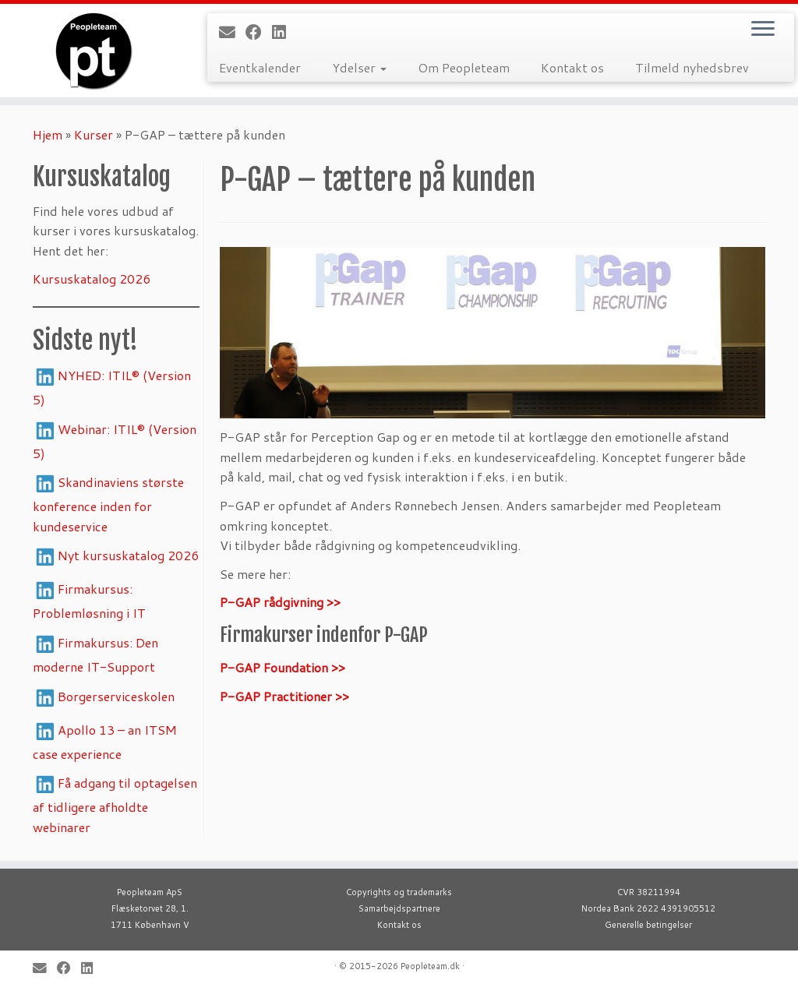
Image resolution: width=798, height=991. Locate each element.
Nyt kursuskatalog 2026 (128, 555)
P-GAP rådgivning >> (280, 602)
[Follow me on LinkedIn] (284, 32)
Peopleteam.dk (430, 966)
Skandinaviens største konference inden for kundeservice (108, 504)
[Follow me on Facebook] (258, 32)
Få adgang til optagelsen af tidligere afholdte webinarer (115, 805)
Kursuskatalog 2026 (91, 278)
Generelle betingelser (648, 925)
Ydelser (359, 67)
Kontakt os (572, 67)
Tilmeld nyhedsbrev (692, 67)
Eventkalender (260, 67)
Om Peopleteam (464, 67)
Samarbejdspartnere (399, 908)
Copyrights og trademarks (399, 892)
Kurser (93, 134)
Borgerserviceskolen (116, 696)
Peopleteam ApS (149, 892)
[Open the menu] (763, 29)
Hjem (47, 134)
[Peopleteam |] (93, 51)
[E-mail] (232, 32)
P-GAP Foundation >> (282, 667)
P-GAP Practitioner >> (284, 696)
